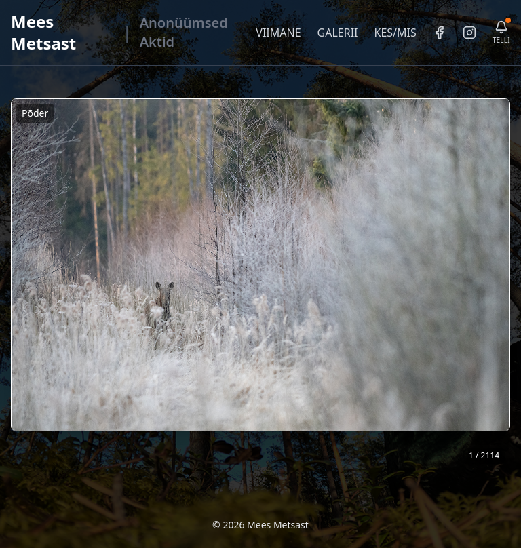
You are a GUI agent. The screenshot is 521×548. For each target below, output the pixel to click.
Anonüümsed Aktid (184, 32)
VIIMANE (278, 32)
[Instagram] (469, 32)
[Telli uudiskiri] (501, 32)
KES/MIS (395, 32)
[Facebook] (439, 32)
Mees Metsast (43, 32)
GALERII (337, 32)
